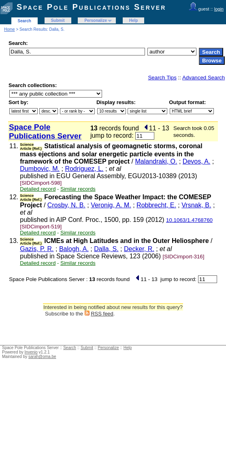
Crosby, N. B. (66, 205)
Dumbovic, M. (40, 168)
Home (9, 29)
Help (133, 20)
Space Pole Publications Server (91, 6)
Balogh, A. (74, 248)
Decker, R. (139, 248)
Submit (58, 20)
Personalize (95, 20)
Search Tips (162, 78)
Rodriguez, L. (84, 168)
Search (24, 21)
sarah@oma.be (42, 356)
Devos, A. (196, 161)
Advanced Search (203, 78)
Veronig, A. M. (111, 205)
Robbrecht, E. (156, 205)
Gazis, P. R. (36, 248)
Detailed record (37, 189)
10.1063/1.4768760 (189, 220)
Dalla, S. (106, 248)
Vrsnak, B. (196, 205)
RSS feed (102, 314)
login (219, 8)
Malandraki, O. (156, 161)
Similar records (78, 189)
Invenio (31, 352)
